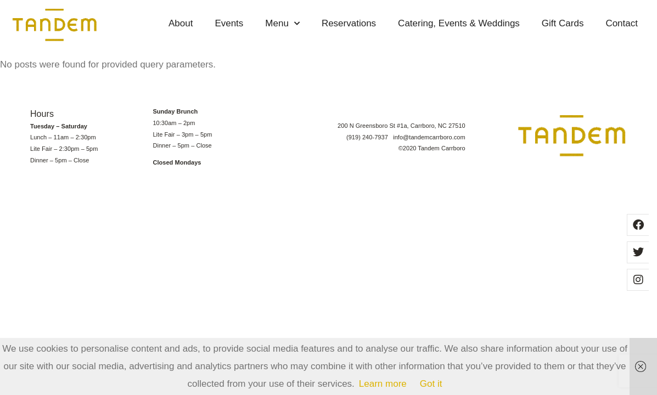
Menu (282, 23)
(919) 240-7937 (369, 137)
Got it (431, 384)
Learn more (383, 384)
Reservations (349, 23)
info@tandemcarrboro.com (429, 137)
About (181, 23)
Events (229, 23)
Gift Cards (563, 23)
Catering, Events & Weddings (459, 23)
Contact (621, 23)
